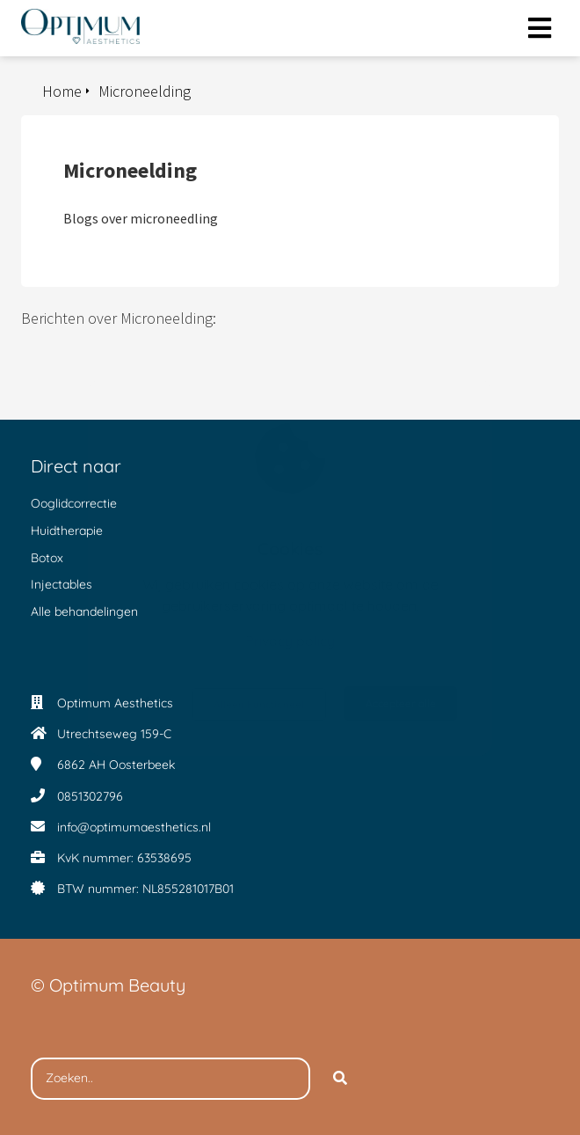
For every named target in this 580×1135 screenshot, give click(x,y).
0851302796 (90, 796)
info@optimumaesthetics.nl (134, 827)
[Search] (340, 1079)
